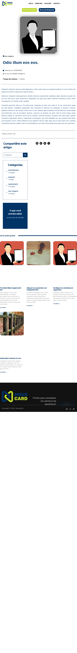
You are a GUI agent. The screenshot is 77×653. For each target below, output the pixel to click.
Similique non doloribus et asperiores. (63, 289)
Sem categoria (9, 56)
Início (31, 3)
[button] (37, 143)
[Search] (25, 155)
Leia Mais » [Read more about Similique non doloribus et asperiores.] (56, 303)
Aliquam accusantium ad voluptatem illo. (37, 289)
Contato (56, 3)
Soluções (47, 3)
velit (14, 133)
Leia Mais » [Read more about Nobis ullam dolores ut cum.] (3, 372)
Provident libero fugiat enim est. (10, 289)
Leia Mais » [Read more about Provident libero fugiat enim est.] (3, 307)
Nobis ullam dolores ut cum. (10, 358)
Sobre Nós (38, 3)
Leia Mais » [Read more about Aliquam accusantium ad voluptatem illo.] (30, 305)
